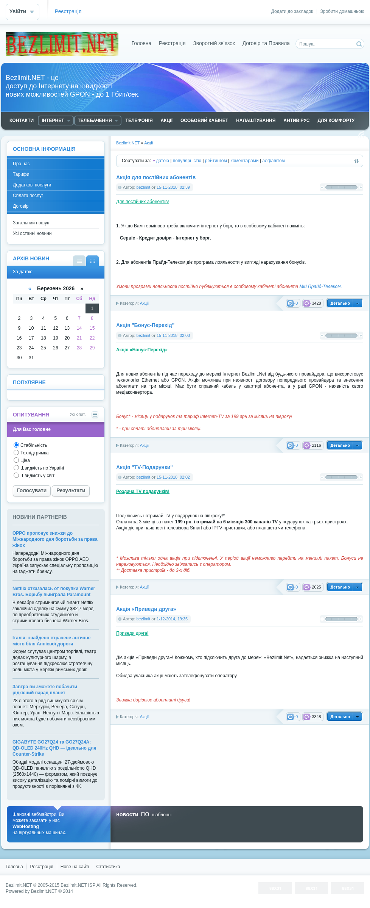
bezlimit (144, 187)
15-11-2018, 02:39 (173, 187)
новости (127, 814)
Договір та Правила (266, 43)
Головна (141, 43)
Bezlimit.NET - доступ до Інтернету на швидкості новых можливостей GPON (62, 44)
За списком (79, 260)
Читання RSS (361, 134)
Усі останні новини (32, 233)
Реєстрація (68, 11)
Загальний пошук (31, 222)
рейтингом (216, 160)
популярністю (187, 160)
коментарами (245, 160)
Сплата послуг (28, 195)
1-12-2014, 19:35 (172, 619)
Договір (20, 206)
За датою (92, 260)
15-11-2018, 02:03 (173, 335)
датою (162, 160)
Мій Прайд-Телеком (319, 286)
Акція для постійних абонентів (156, 177)
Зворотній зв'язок (214, 43)
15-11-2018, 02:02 (173, 477)
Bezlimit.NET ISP (78, 885)
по (145, 813)
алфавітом (273, 160)
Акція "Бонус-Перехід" (145, 325)
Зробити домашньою (342, 11)
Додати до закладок (292, 11)
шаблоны (161, 814)
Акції (144, 303)
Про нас (21, 163)
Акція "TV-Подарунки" (144, 467)
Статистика (108, 866)
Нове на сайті (75, 866)
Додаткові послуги (32, 185)
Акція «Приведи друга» (146, 609)
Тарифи (21, 174)
